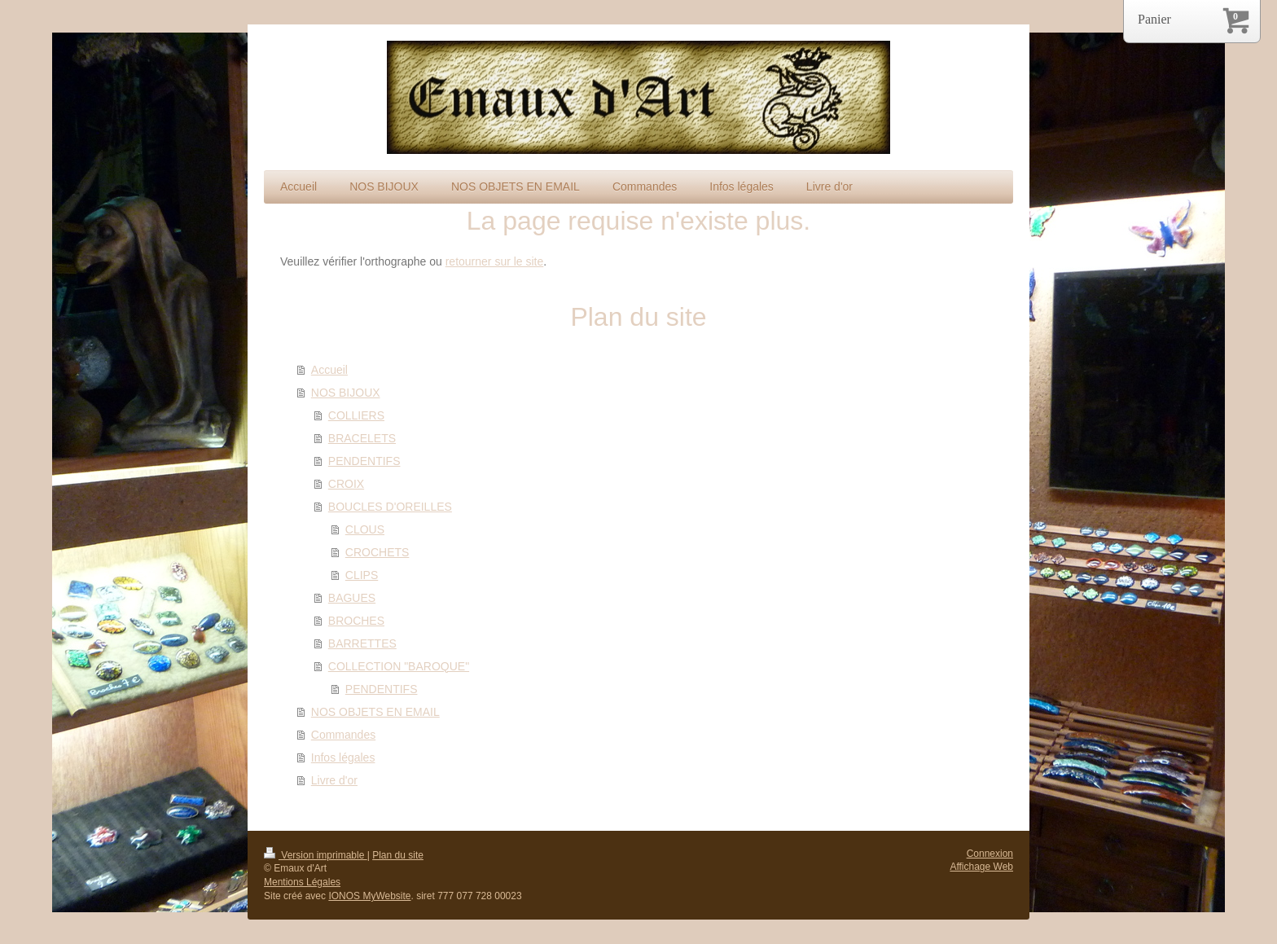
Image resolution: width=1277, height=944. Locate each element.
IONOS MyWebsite (369, 896)
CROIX (346, 483)
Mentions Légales (302, 882)
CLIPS (361, 575)
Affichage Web (981, 866)
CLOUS (364, 529)
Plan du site (397, 855)
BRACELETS (362, 438)
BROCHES (356, 620)
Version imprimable (315, 855)
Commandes (343, 734)
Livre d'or (334, 780)
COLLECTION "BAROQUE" (398, 666)
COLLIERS (356, 415)
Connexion (990, 853)
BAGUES (351, 597)
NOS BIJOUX (345, 392)
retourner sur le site (494, 261)
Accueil (329, 369)
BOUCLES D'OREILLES (390, 506)
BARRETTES (362, 643)
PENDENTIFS (364, 461)
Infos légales (343, 757)
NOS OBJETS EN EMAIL (375, 711)
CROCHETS (377, 552)
